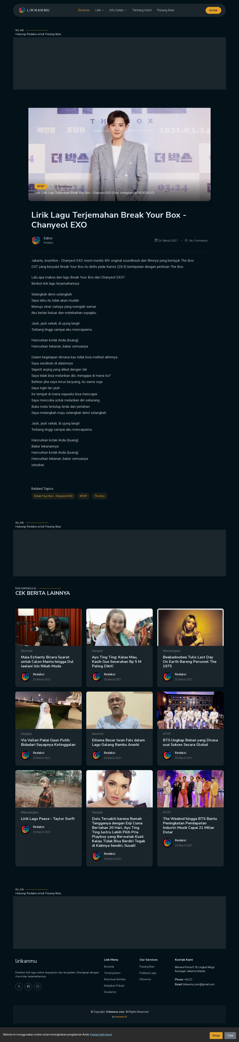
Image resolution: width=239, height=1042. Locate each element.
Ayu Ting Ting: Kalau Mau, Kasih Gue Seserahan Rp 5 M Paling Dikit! (116, 679)
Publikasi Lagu (147, 973)
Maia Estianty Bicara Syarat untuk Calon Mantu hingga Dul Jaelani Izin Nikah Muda (47, 679)
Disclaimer (110, 992)
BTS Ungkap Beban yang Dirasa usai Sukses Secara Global (190, 760)
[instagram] (37, 986)
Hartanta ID (121, 1016)
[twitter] (19, 986)
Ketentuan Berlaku (115, 979)
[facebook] (28, 986)
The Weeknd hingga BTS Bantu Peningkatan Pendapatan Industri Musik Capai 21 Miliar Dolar (190, 843)
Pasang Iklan (165, 10)
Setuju (216, 1035)
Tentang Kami (141, 10)
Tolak (230, 1035)
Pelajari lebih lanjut (101, 1034)
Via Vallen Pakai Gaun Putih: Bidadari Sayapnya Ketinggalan (48, 760)
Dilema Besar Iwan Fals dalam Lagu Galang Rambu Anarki (118, 760)
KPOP (40, 186)
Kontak (213, 10)
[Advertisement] (119, 63)
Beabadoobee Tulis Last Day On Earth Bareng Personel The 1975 (189, 679)
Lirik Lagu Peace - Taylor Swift (48, 836)
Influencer (145, 979)
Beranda (84, 10)
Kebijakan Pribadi (114, 985)
